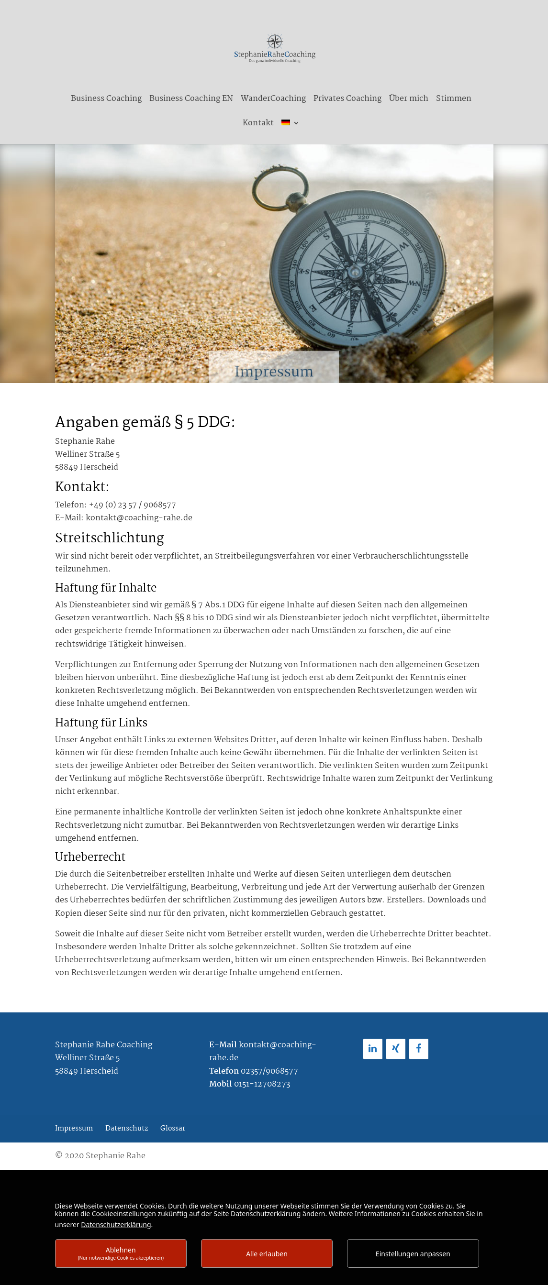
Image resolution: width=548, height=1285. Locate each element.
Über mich (408, 100)
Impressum (74, 1128)
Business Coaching (106, 100)
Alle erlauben (267, 1253)
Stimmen (453, 100)
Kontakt (258, 125)
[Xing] (395, 1049)
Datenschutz (126, 1128)
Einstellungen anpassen (413, 1253)
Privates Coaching (347, 100)
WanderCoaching (273, 100)
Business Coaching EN (191, 100)
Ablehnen (121, 1253)
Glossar (172, 1128)
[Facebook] (418, 1049)
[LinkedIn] (372, 1049)
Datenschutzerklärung (116, 1224)
